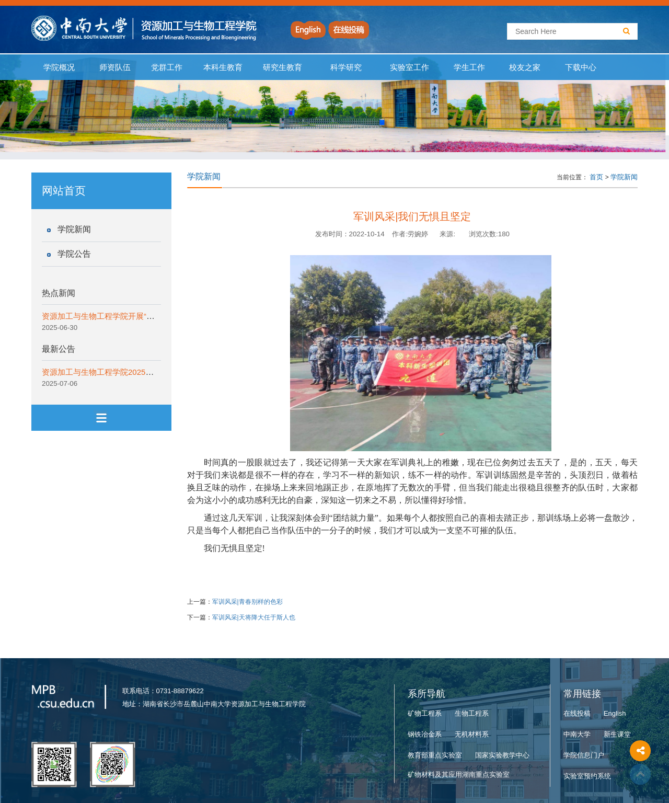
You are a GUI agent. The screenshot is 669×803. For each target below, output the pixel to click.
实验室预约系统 (587, 776)
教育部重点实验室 (435, 755)
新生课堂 (617, 734)
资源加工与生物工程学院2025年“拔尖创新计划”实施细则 (139, 372)
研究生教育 (282, 67)
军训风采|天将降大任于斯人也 (253, 617)
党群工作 (166, 67)
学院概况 (59, 67)
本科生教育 (220, 67)
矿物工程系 (425, 713)
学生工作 (469, 67)
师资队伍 (115, 67)
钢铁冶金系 (425, 734)
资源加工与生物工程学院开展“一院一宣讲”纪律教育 (131, 316)
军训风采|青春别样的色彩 (247, 601)
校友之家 (525, 67)
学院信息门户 (583, 755)
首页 (596, 177)
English (615, 713)
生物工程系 (472, 713)
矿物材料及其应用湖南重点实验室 (459, 774)
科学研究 (345, 67)
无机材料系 (472, 734)
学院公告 (74, 253)
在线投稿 (577, 713)
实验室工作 (409, 67)
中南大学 (577, 734)
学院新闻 (74, 229)
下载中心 (581, 67)
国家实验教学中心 (502, 755)
